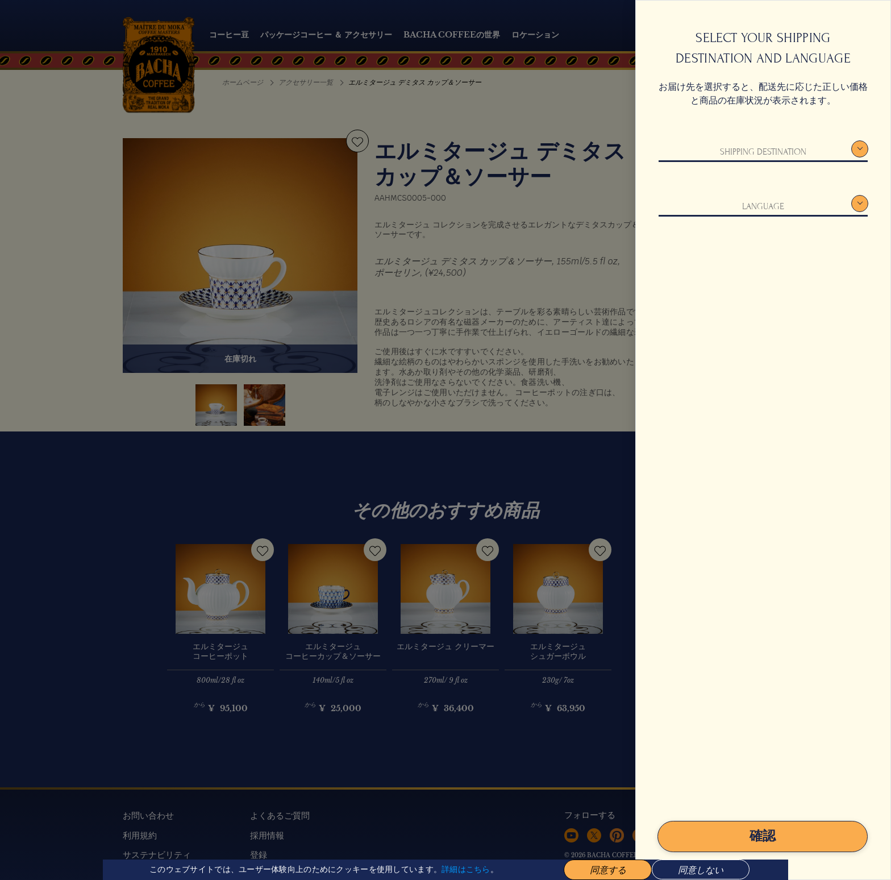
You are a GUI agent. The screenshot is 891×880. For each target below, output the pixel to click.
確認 (762, 836)
